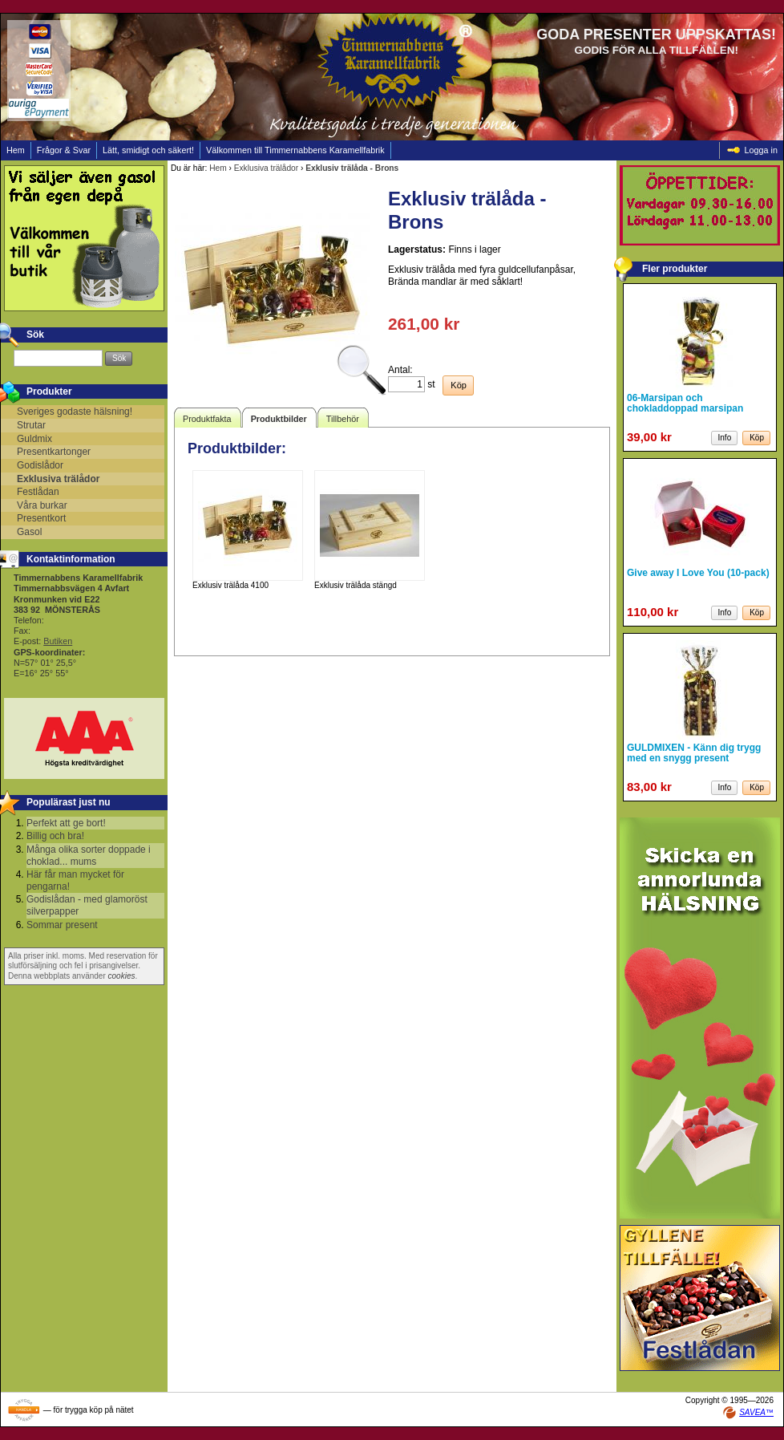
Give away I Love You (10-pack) (698, 572)
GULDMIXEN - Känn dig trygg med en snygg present (694, 753)
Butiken (57, 641)
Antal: (400, 369)
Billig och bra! (55, 836)
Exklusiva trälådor (266, 168)
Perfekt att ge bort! (66, 823)
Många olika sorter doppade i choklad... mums (88, 855)
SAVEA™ (756, 1412)
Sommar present (62, 925)
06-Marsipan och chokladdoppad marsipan (685, 403)
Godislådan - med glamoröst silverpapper (87, 905)
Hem (218, 168)
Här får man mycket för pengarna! (75, 880)
